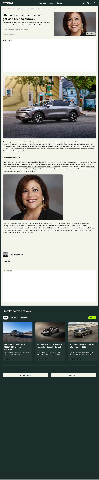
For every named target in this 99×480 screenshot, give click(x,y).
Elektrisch (79, 361)
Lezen (59, 3)
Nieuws (14, 319)
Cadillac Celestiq (57, 166)
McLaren (47, 361)
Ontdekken (41, 3)
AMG (20, 361)
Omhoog (73, 377)
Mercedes (14, 361)
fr (89, 3)
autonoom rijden (79, 169)
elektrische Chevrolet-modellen (39, 166)
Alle (6, 319)
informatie (11, 9)
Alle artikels (25, 377)
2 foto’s (90, 34)
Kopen (51, 3)
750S (52, 361)
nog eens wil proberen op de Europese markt (46, 142)
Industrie (24, 319)
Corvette (18, 169)
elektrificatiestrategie (23, 162)
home (4, 9)
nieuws (19, 9)
